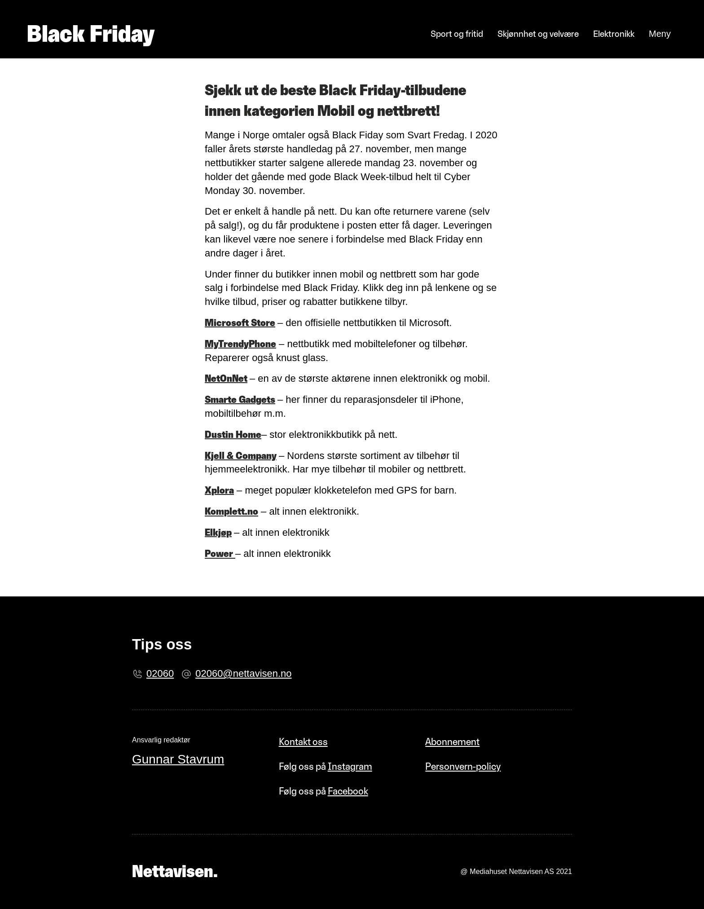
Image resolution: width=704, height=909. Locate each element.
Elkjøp (218, 532)
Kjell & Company (241, 456)
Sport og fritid (457, 33)
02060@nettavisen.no (243, 673)
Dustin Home (233, 434)
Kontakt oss (303, 742)
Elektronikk (613, 33)
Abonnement (452, 742)
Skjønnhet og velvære (538, 33)
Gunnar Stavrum (178, 759)
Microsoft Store (240, 323)
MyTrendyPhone (240, 344)
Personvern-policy (463, 766)
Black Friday (90, 34)
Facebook (348, 791)
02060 (160, 673)
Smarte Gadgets (240, 399)
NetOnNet (226, 378)
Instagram (350, 766)
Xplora (219, 490)
